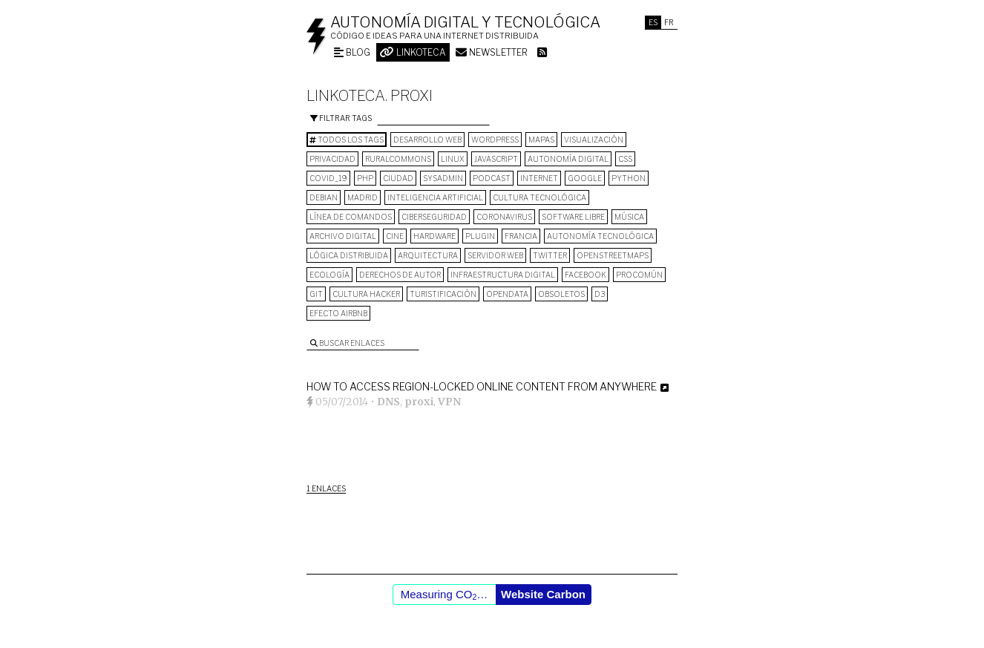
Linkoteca (413, 52)
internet (539, 178)
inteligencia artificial (435, 197)
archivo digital (342, 236)
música (629, 216)
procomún (639, 274)
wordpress (495, 139)
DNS (388, 401)
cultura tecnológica (539, 197)
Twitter (550, 255)
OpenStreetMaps (613, 255)
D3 (599, 293)
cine (395, 236)
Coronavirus (504, 216)
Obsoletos (561, 293)
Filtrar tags (341, 118)
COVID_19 (328, 178)
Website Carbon (543, 594)
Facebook (585, 274)
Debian (323, 197)
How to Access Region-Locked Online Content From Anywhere (481, 386)
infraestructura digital (502, 274)
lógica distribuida (348, 255)
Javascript (496, 158)
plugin (480, 236)
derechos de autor (400, 274)
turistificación (443, 293)
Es (653, 22)
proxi (418, 401)
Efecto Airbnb (338, 313)
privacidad (332, 158)
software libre (573, 216)
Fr (669, 22)
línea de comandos (350, 216)
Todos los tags (346, 139)
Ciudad (398, 178)
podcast (492, 178)
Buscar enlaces (347, 342)
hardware (434, 236)
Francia (521, 236)
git (316, 293)
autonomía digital (568, 158)
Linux (453, 158)
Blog (352, 52)
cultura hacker (366, 293)
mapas (541, 139)
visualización (593, 139)
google (585, 178)
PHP (365, 178)
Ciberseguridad (434, 216)
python (628, 178)
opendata (507, 293)
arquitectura (428, 255)
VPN (449, 401)
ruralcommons (398, 158)
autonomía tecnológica (600, 236)
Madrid (362, 197)
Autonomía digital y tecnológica (465, 22)
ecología (329, 274)
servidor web (495, 255)
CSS (625, 158)
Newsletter (492, 52)
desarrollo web (427, 139)
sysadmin (443, 178)
